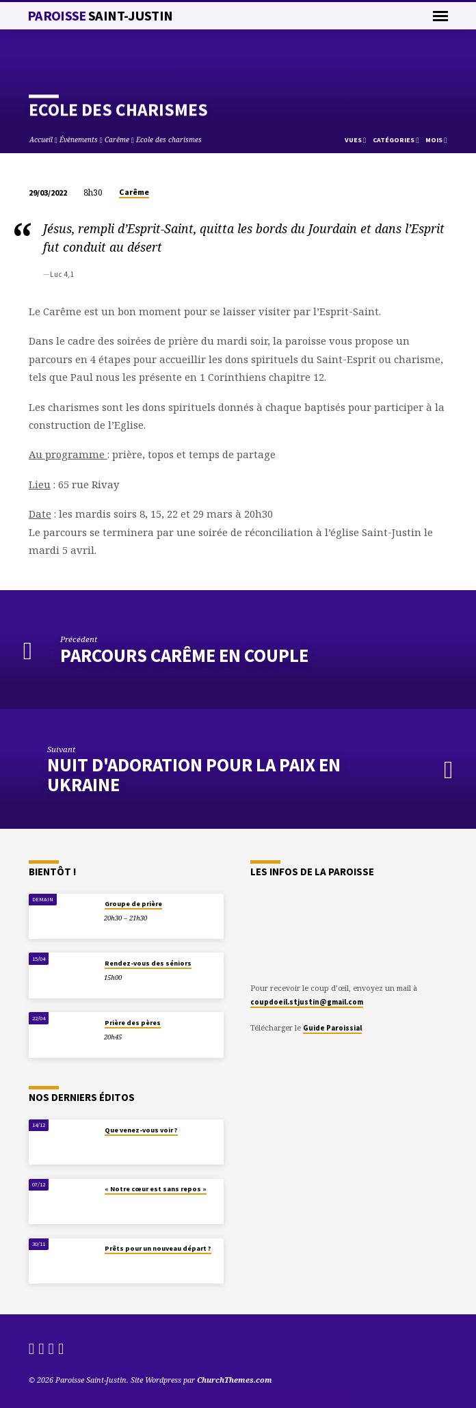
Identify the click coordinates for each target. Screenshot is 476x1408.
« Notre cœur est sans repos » (156, 1188)
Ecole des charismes (169, 139)
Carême (117, 139)
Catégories (396, 139)
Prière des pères (133, 1022)
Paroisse (100, 16)
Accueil (41, 139)
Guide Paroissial (332, 1028)
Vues (355, 139)
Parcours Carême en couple (184, 655)
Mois (436, 139)
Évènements (79, 139)
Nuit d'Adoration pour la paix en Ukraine (194, 774)
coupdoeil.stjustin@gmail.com (306, 1002)
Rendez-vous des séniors (148, 963)
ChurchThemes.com (234, 1379)
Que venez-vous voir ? (141, 1130)
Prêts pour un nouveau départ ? (158, 1248)
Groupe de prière (133, 903)
